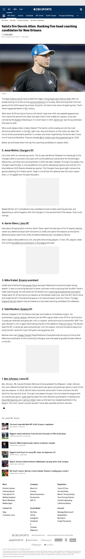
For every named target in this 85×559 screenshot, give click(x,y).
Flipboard (34, 530)
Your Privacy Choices (66, 497)
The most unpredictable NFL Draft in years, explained (31, 424)
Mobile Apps (7, 503)
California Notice (64, 503)
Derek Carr (58, 120)
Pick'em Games (9, 488)
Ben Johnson (11, 378)
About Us (33, 488)
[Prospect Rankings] (66, 15)
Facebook (34, 521)
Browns (23, 280)
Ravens (24, 309)
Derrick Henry (66, 324)
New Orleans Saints (14, 99)
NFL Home (5, 20)
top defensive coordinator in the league (28, 243)
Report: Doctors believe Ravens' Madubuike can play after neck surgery (39, 462)
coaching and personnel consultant (64, 292)
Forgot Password (64, 521)
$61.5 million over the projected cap (55, 137)
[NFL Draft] (40, 15)
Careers (33, 491)
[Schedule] (30, 15)
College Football (24, 335)
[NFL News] (11, 15)
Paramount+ (35, 497)
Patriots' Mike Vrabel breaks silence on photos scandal (32, 443)
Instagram (34, 518)
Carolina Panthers (37, 102)
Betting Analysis (9, 497)
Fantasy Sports (8, 491)
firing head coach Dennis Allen (57, 99)
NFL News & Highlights (37, 20)
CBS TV (33, 500)
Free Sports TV (8, 494)
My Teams (61, 518)
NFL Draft (12, 20)
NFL (26, 108)
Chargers (25, 150)
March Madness (9, 500)
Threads (33, 527)
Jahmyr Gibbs (29, 400)
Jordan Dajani (8, 34)
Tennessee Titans (29, 285)
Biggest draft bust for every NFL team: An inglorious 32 (32, 452)
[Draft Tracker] (51, 15)
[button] (78, 15)
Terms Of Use (63, 488)
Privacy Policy (63, 491)
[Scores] (20, 15)
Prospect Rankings (23, 20)
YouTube (33, 512)
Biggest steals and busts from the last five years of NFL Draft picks (38, 434)
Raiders (18, 120)
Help (4, 512)
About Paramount (37, 494)
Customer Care (9, 515)
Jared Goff (26, 397)
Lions (22, 223)
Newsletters (62, 515)
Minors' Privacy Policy (66, 494)
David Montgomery (10, 400)
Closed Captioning (65, 500)
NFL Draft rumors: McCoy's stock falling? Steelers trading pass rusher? (39, 471)
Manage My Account (65, 512)
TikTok (32, 515)
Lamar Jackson (20, 317)
